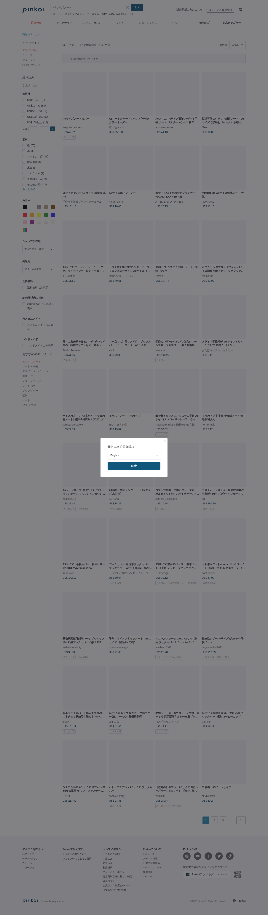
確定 (134, 465)
